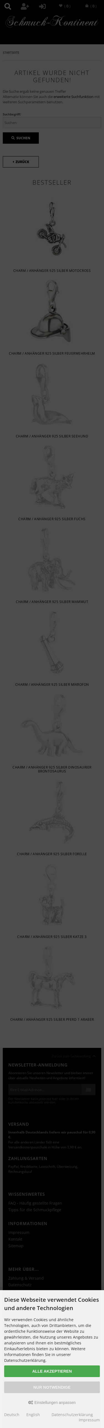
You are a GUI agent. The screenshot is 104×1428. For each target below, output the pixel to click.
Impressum (89, 1419)
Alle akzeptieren (52, 1371)
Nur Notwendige (51, 1387)
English (33, 1414)
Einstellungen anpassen (52, 1402)
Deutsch (11, 1414)
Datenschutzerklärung (72, 1414)
